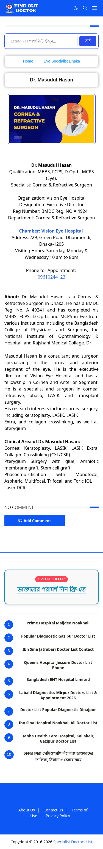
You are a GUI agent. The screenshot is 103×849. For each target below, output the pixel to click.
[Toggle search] (85, 8)
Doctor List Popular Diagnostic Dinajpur (58, 709)
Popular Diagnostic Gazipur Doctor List (58, 636)
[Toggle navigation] (94, 8)
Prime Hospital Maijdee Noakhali (58, 623)
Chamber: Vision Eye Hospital (51, 231)
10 (9, 754)
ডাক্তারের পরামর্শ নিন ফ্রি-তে (51, 589)
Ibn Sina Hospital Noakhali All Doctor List (58, 722)
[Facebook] (64, 8)
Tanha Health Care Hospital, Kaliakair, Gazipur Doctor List (58, 738)
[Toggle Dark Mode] (75, 8)
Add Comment (34, 520)
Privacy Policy (58, 815)
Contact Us (53, 810)
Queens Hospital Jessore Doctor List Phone (58, 665)
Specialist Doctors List (73, 841)
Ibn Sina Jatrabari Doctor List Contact (58, 649)
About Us (26, 810)
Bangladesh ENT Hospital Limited (58, 679)
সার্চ (88, 41)
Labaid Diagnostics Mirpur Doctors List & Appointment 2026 (58, 695)
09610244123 (51, 277)
